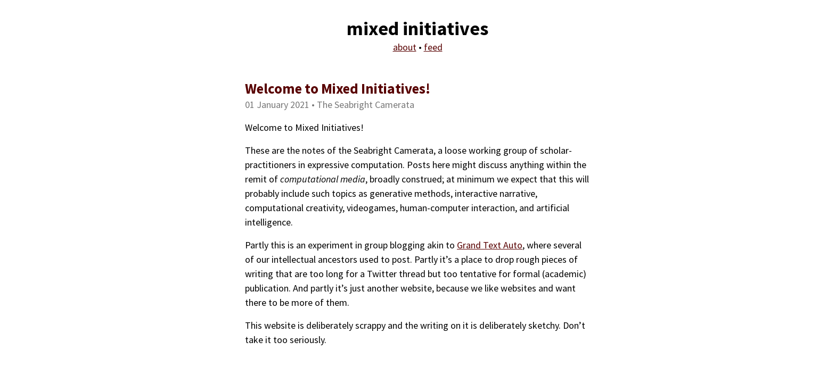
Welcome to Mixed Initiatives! (337, 88)
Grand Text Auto (489, 245)
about (404, 47)
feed (433, 47)
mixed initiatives (417, 28)
